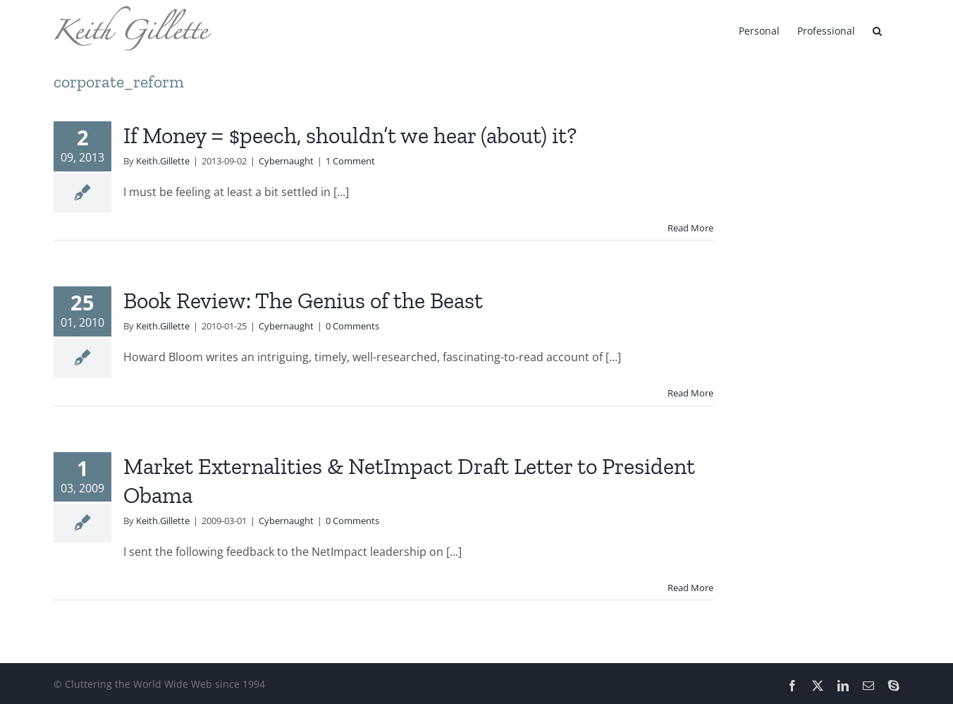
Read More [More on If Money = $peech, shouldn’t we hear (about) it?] (690, 227)
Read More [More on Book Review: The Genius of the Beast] (690, 393)
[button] (877, 29)
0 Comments (352, 326)
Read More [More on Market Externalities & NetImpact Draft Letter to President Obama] (690, 587)
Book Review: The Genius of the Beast (303, 300)
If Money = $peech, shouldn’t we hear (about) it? (350, 135)
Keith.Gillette (163, 160)
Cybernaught (286, 160)
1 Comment (350, 160)
